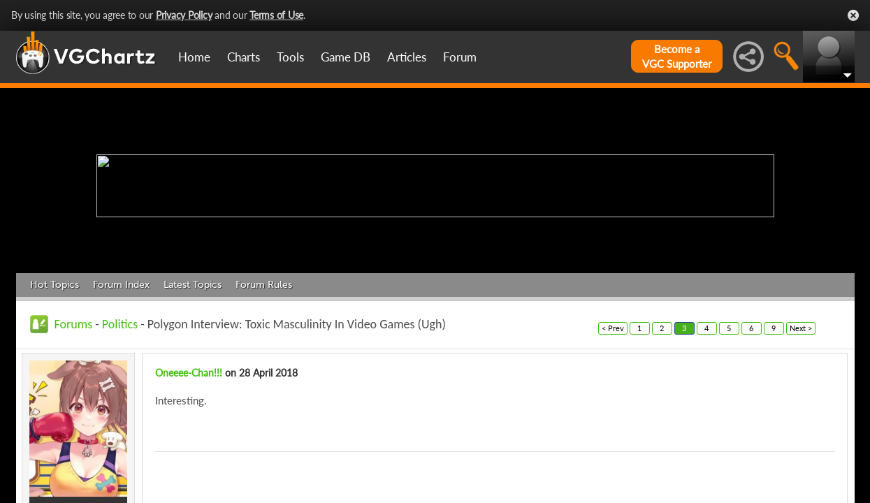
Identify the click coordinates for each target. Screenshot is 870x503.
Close (853, 15)
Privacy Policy (184, 15)
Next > (801, 328)
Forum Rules (263, 285)
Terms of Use (276, 15)
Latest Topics (193, 285)
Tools (290, 57)
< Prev (613, 328)
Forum (460, 57)
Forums (74, 324)
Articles (406, 57)
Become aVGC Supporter (676, 56)
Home (194, 57)
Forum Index (121, 285)
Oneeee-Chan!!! (188, 373)
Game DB (345, 57)
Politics (120, 324)
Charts (243, 57)
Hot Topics (54, 285)
